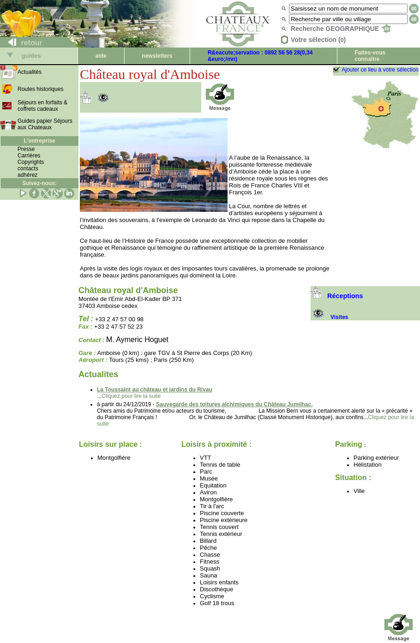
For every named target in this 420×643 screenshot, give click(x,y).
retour (21, 43)
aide (101, 56)
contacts (28, 168)
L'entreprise (39, 141)
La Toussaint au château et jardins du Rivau (154, 389)
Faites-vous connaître (369, 55)
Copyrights (31, 162)
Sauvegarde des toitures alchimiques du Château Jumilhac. (234, 404)
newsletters (157, 56)
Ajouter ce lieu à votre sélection (380, 69)
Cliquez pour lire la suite (131, 396)
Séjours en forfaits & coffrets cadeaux (42, 105)
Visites (329, 317)
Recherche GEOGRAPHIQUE (341, 28)
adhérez (27, 175)
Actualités (30, 72)
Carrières (29, 155)
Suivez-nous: (39, 183)
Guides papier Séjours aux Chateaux (45, 124)
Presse (26, 149)
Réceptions (337, 296)
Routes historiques (40, 89)
